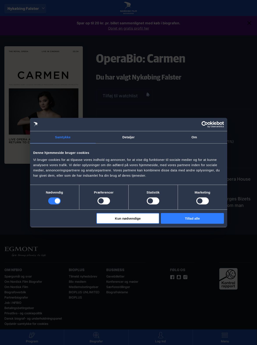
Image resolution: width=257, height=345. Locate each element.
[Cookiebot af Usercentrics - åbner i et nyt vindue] (205, 124)
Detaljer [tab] (128, 137)
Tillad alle (192, 218)
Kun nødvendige (128, 218)
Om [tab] (194, 137)
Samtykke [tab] (63, 137)
